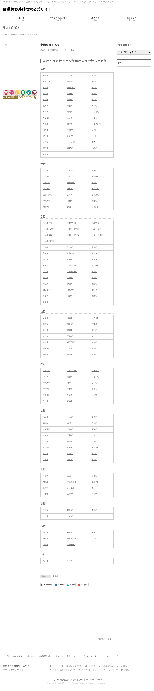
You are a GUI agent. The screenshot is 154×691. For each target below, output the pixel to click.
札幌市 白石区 (49, 229)
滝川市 (45, 330)
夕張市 (45, 516)
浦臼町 (70, 94)
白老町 (45, 296)
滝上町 (45, 336)
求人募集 (31, 656)
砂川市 (70, 284)
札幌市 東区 (96, 223)
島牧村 (45, 253)
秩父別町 (46, 348)
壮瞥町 (70, 296)
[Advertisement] (77, 609)
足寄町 (45, 106)
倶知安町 (95, 176)
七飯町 (70, 377)
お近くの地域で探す (13, 656)
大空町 (94, 87)
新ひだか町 (72, 272)
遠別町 (94, 75)
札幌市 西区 (48, 235)
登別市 (94, 395)
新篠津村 (71, 253)
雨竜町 (70, 112)
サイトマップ (112, 656)
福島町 (70, 460)
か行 (52, 60)
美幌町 (70, 435)
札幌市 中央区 (49, 223)
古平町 (94, 423)
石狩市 (45, 148)
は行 (78, 60)
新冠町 (70, 395)
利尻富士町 (72, 538)
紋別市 (94, 494)
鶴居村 (70, 330)
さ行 (59, 60)
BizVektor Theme (77, 683)
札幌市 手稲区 (97, 235)
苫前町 (94, 330)
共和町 (70, 195)
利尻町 (70, 532)
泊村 (93, 336)
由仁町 (70, 516)
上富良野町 (47, 195)
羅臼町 (45, 532)
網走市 (45, 130)
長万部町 (95, 112)
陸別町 (45, 545)
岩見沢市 (71, 81)
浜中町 (45, 435)
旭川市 (45, 94)
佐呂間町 (95, 265)
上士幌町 (46, 176)
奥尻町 (94, 94)
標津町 (94, 296)
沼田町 (94, 383)
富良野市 (95, 417)
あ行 (46, 60)
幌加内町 (95, 447)
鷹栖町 (45, 324)
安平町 (45, 136)
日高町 (45, 460)
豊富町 (94, 354)
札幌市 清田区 (49, 241)
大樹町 (45, 318)
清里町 (70, 201)
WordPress (62, 683)
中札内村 (46, 383)
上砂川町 (46, 183)
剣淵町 (94, 201)
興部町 (94, 106)
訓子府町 (95, 195)
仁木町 (70, 401)
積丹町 (45, 278)
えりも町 (71, 142)
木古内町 (46, 207)
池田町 (45, 142)
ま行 (84, 60)
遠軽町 (70, 148)
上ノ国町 (46, 189)
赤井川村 (46, 81)
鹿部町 (94, 278)
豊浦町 (94, 342)
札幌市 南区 (96, 229)
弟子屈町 (71, 342)
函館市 (45, 417)
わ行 (103, 60)
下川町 (45, 272)
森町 (93, 488)
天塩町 (70, 336)
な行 (71, 60)
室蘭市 (70, 494)
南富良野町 (72, 482)
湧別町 (70, 510)
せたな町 (71, 290)
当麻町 (70, 354)
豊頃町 (94, 348)
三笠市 (70, 476)
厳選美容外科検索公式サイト (27, 9)
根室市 (94, 389)
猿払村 (94, 259)
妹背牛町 (95, 482)
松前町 (45, 494)
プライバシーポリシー (92, 656)
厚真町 (45, 124)
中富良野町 (72, 371)
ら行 (97, 60)
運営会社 (128, 670)
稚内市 (45, 561)
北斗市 (94, 435)
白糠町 (45, 302)
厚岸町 (45, 112)
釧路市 (70, 207)
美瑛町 (45, 441)
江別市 (70, 136)
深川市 (70, 454)
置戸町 (94, 100)
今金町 (45, 154)
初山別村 (46, 290)
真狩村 (45, 488)
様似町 (94, 247)
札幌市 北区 (72, 223)
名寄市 (70, 383)
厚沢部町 (46, 118)
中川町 (45, 377)
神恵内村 (46, 201)
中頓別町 (46, 395)
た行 (65, 60)
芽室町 (94, 476)
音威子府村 (96, 124)
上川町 (45, 170)
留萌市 (94, 532)
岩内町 (70, 75)
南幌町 (70, 389)
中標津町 (46, 389)
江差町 (70, 118)
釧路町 (94, 170)
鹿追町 (94, 272)
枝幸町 (70, 124)
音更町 (94, 130)
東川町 (45, 454)
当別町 (70, 348)
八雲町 (45, 510)
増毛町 (45, 482)
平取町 (70, 441)
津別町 (70, 324)
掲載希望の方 (45, 656)
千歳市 (45, 354)
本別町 (94, 460)
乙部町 (94, 136)
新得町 (70, 259)
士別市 (94, 290)
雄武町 (94, 81)
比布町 (70, 417)
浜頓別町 (46, 429)
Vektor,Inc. (91, 683)
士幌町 (45, 247)
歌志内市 (71, 87)
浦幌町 (70, 106)
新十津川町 (72, 265)
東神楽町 (46, 447)
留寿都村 (71, 545)
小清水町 (96, 207)
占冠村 (45, 265)
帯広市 (94, 142)
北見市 (70, 176)
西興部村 (95, 371)
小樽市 (94, 118)
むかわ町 (71, 488)
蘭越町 (45, 538)
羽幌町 (45, 423)
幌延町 (94, 454)
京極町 (70, 189)
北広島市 (71, 170)
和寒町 (70, 561)
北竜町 (94, 441)
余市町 (94, 510)
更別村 (94, 253)
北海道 (73, 50)
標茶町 (94, 284)
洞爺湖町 (95, 318)
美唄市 (70, 423)
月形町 (70, 318)
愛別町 (45, 75)
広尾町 (70, 447)
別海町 (94, 429)
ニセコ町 (95, 377)
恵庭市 (70, 130)
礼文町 (94, 538)
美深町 (70, 429)
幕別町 (45, 476)
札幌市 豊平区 (73, 229)
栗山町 (94, 183)
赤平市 (45, 87)
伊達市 (45, 342)
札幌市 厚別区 (73, 235)
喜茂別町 (71, 183)
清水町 (45, 259)
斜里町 (45, 284)
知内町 (70, 247)
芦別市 (45, 100)
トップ (55, 666)
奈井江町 (46, 371)
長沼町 (45, 401)
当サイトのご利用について (66, 656)
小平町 (94, 148)
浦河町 (70, 100)
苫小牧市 (95, 324)
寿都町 (70, 278)
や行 (91, 60)
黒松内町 (95, 189)
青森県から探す (106, 639)
